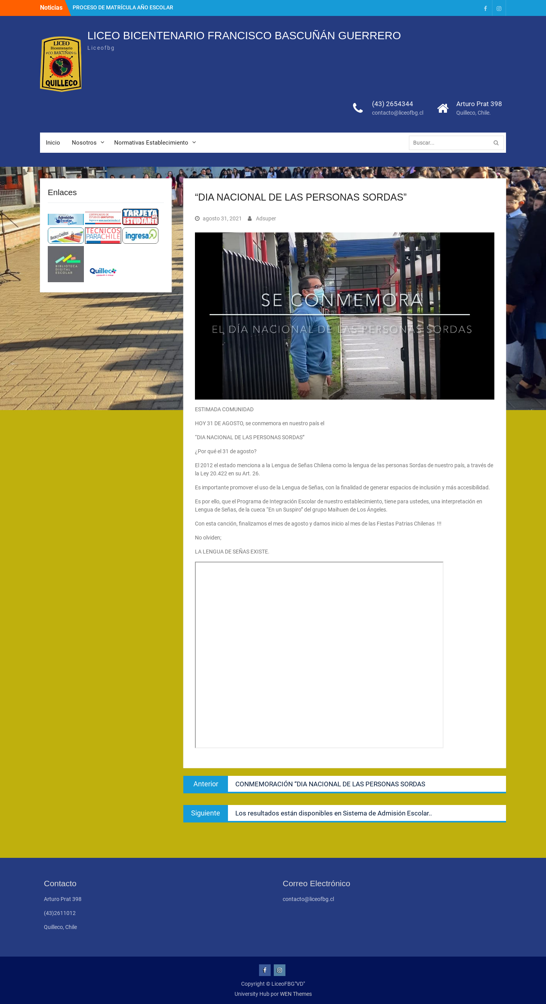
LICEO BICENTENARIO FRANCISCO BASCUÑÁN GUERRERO (244, 36)
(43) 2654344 (392, 104)
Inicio (53, 142)
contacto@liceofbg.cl (397, 113)
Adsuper (266, 218)
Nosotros (84, 142)
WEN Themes (296, 994)
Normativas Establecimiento (151, 142)
